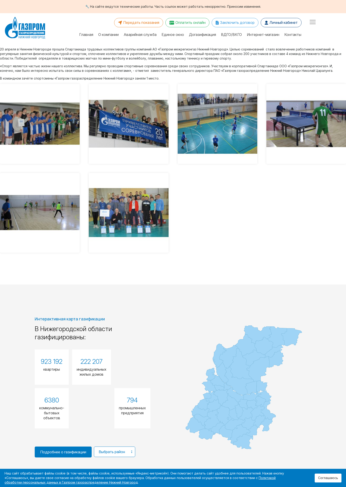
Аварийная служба (140, 34)
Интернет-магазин (263, 34)
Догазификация (202, 34)
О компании (108, 34)
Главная (86, 34)
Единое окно (173, 34)
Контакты (292, 34)
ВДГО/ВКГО (231, 34)
